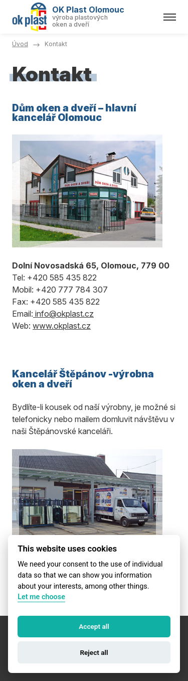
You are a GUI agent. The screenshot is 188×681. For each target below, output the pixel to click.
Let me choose (41, 597)
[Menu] (169, 17)
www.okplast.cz (62, 326)
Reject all (94, 652)
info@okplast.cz (63, 314)
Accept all (94, 626)
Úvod (20, 44)
